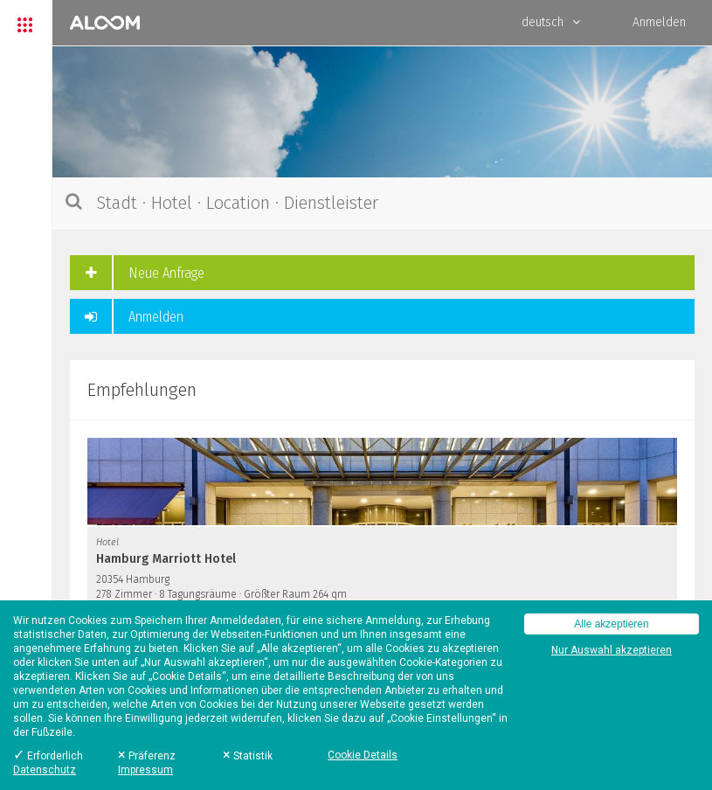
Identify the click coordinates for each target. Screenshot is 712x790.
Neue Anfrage (137, 272)
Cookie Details (362, 755)
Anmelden (659, 22)
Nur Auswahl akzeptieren (611, 650)
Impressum (145, 770)
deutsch (551, 22)
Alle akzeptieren (611, 624)
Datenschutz (44, 770)
